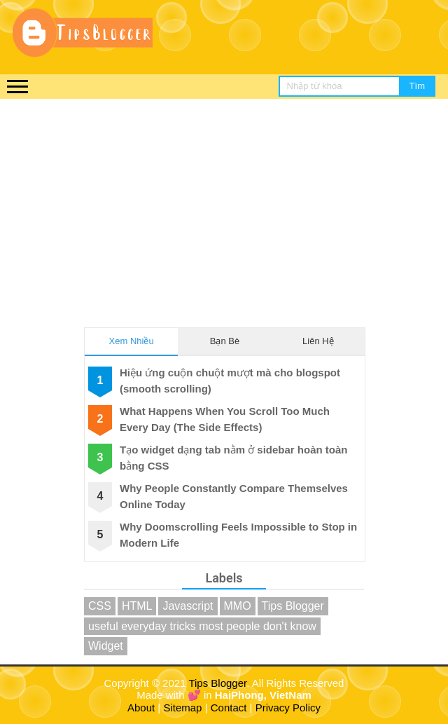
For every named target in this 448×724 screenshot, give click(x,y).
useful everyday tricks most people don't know (202, 626)
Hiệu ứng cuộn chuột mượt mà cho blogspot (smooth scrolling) (230, 381)
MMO (237, 606)
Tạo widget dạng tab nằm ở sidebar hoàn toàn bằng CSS (234, 458)
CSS (99, 606)
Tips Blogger (293, 606)
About (141, 707)
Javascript (187, 606)
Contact (229, 707)
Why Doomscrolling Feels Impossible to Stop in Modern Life (238, 535)
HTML (137, 606)
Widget (105, 646)
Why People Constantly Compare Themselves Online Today (234, 496)
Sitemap (182, 707)
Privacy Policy (288, 707)
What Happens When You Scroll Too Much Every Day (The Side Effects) (225, 419)
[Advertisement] (224, 204)
